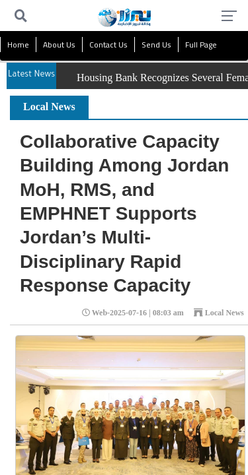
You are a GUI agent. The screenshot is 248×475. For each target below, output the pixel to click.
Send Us (156, 44)
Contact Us (108, 44)
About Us (59, 44)
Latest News (31, 75)
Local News (49, 106)
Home (18, 44)
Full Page (201, 44)
